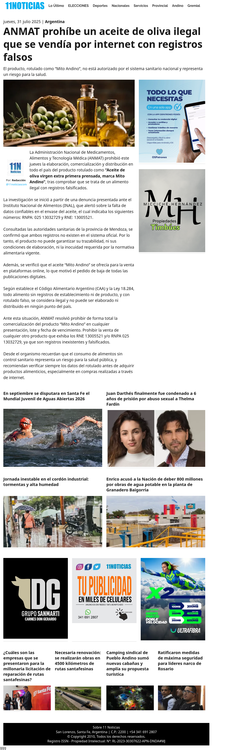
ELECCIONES (78, 6)
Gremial (194, 6)
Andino (177, 6)
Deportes (100, 6)
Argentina (55, 21)
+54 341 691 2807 (143, 732)
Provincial (160, 6)
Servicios (141, 6)
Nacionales (121, 6)
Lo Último (56, 6)
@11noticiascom (16, 184)
